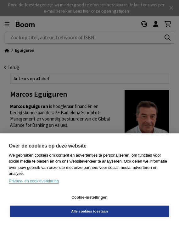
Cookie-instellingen (89, 197)
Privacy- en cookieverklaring (34, 181)
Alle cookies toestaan (89, 211)
